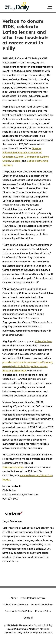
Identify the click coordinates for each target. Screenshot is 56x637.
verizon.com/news (12, 467)
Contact (28, 617)
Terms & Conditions (42, 604)
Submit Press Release (15, 604)
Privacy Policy (43, 611)
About (13, 597)
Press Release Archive (33, 597)
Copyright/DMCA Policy (18, 611)
